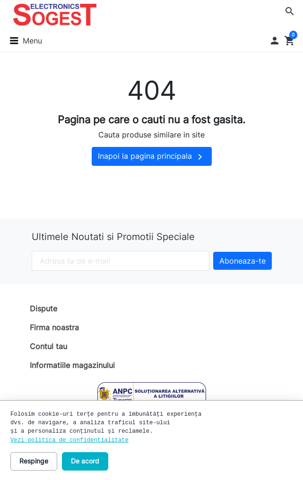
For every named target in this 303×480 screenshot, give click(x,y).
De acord (85, 461)
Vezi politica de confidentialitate (69, 440)
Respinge (33, 461)
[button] (289, 11)
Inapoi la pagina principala (152, 157)
